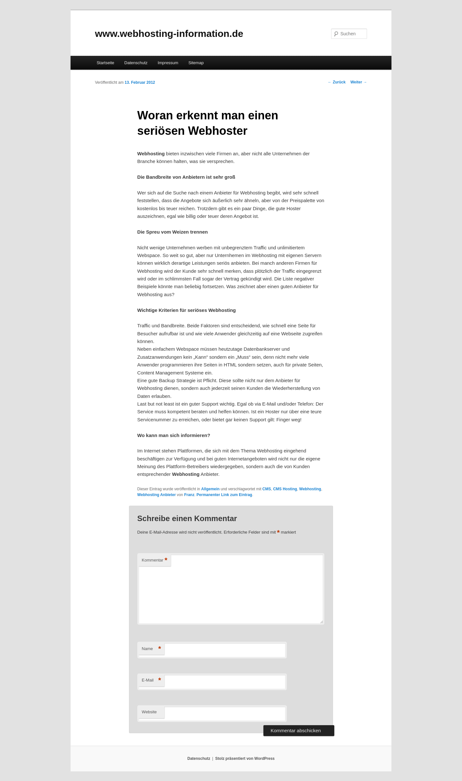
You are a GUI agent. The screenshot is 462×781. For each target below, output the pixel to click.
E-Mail (151, 680)
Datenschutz (136, 62)
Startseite (105, 62)
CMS (266, 489)
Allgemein (210, 489)
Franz (189, 495)
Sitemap (196, 62)
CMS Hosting (285, 489)
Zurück (337, 82)
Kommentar (154, 560)
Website (149, 711)
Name (151, 649)
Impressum (168, 62)
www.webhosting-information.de (169, 33)
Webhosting (310, 489)
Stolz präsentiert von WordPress (245, 758)
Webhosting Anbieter (156, 495)
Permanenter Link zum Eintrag (224, 495)
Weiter (358, 82)
